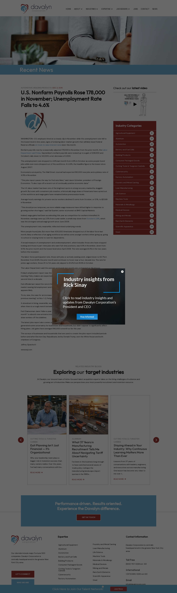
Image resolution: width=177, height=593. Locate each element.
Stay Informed (87, 316)
